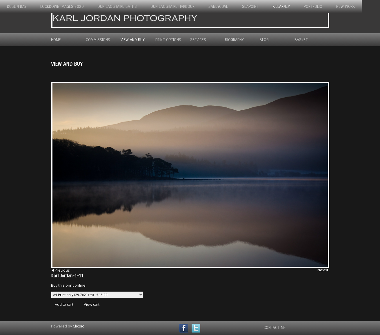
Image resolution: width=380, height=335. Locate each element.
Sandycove (218, 6)
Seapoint (250, 6)
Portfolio (313, 6)
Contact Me (274, 327)
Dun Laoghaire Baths (117, 6)
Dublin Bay (16, 6)
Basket (301, 39)
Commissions (98, 39)
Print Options (168, 39)
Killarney (281, 6)
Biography (234, 39)
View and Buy (133, 39)
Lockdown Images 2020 (62, 6)
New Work (345, 6)
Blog (264, 39)
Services (198, 39)
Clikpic (78, 326)
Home (56, 39)
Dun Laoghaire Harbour (172, 6)
